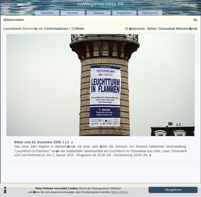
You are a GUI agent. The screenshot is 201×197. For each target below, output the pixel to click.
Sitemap (98, 12)
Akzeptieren (173, 190)
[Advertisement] (100, 172)
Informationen (57, 29)
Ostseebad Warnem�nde (178, 29)
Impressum (124, 12)
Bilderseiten (13, 20)
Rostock (72, 12)
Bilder (80, 29)
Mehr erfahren (119, 192)
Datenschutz (150, 12)
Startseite (47, 12)
